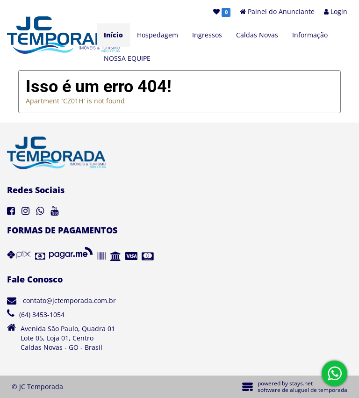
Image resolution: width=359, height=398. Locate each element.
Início (113, 34)
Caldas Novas (257, 34)
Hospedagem (157, 34)
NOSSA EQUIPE (127, 58)
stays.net (301, 383)
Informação (310, 34)
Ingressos (207, 34)
